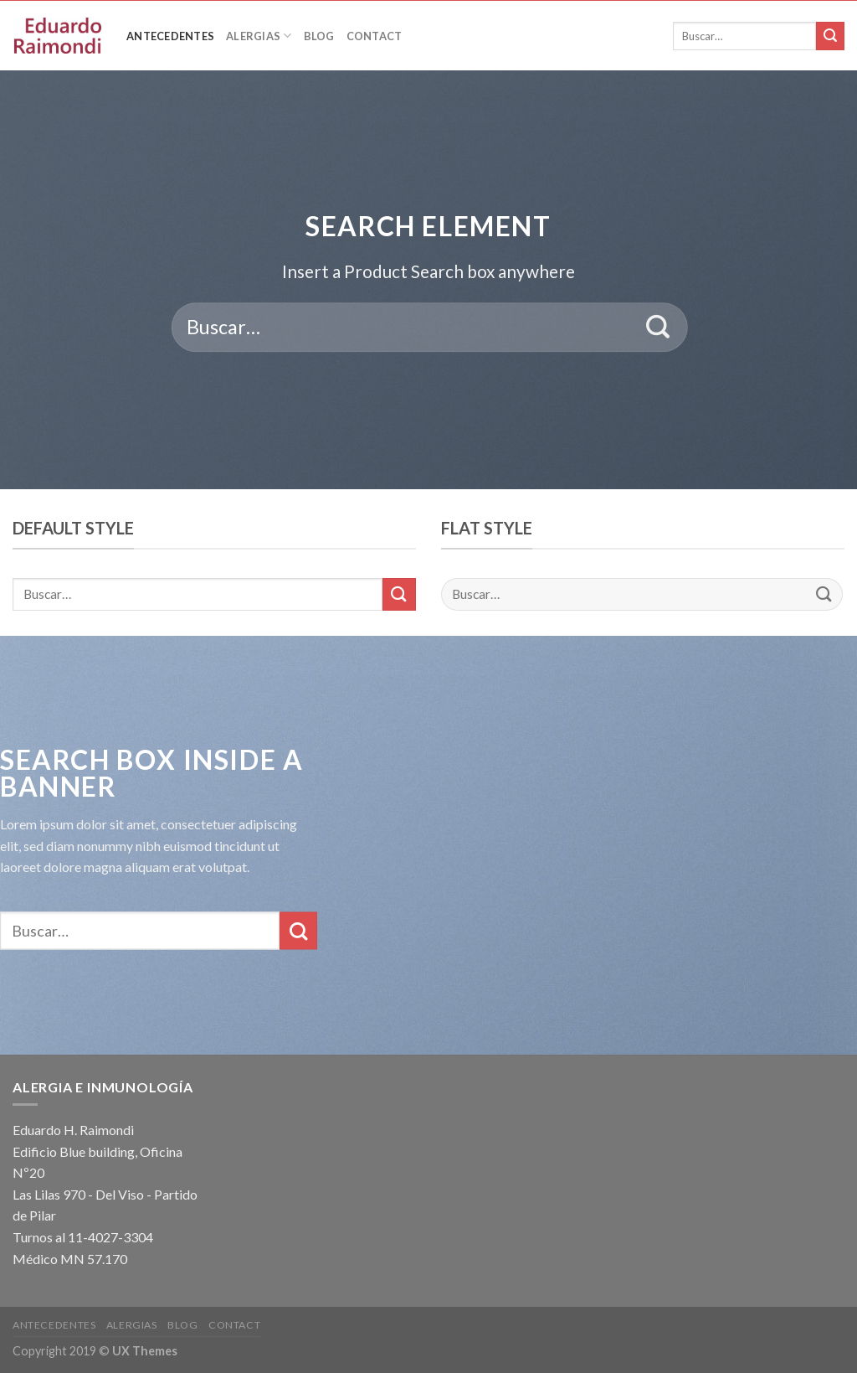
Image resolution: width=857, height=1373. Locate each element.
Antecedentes (170, 36)
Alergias (259, 36)
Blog (319, 36)
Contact (374, 36)
